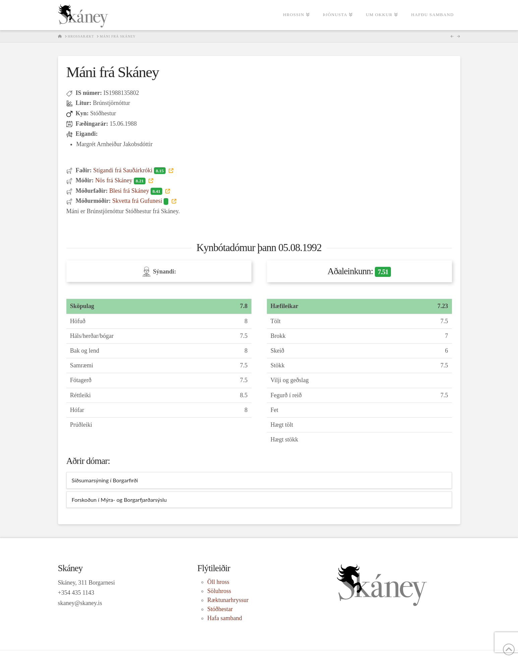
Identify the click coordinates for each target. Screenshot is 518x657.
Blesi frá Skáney (136, 190)
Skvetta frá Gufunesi (141, 200)
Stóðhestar (220, 609)
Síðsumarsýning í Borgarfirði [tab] (105, 480)
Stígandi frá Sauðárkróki (130, 170)
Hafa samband (224, 618)
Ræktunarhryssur (227, 600)
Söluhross (219, 591)
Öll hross (218, 582)
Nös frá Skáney (121, 180)
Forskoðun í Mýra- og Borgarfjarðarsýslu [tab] (119, 499)
